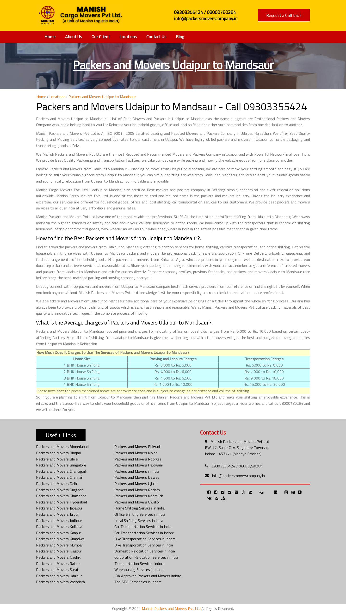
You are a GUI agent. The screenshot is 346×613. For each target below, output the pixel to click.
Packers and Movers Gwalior (137, 502)
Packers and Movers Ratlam (137, 490)
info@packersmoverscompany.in (238, 475)
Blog (180, 36)
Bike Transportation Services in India (143, 545)
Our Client (101, 36)
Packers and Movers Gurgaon (59, 490)
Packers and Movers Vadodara (60, 582)
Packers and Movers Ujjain (135, 483)
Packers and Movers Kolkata (59, 526)
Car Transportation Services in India (142, 526)
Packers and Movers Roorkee (137, 459)
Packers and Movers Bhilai (57, 459)
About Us (73, 36)
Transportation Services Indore (139, 563)
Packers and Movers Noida (135, 453)
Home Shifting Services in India (139, 508)
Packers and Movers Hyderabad (61, 502)
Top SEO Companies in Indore (138, 582)
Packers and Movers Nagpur (58, 551)
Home (50, 36)
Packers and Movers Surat (57, 569)
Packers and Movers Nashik (58, 557)
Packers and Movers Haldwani (138, 465)
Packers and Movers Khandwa (60, 539)
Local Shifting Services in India (138, 520)
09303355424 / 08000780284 (237, 466)
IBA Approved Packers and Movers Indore (147, 576)
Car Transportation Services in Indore (144, 533)
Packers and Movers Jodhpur (59, 520)
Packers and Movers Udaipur (59, 576)
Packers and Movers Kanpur (58, 533)
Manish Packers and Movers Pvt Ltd (239, 441)
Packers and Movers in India (136, 471)
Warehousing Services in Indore (139, 569)
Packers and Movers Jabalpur (59, 508)
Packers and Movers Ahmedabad (62, 446)
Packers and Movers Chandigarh (61, 471)
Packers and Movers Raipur (58, 563)
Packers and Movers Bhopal (58, 453)
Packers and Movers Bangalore (61, 465)
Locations (128, 36)
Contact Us (156, 36)
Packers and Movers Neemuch (138, 496)
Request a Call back (284, 15)
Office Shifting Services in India (139, 514)
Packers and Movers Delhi (57, 483)
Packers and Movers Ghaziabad (61, 496)
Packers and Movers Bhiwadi (137, 446)
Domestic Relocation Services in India (144, 551)
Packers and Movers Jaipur (57, 514)
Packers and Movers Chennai (59, 477)
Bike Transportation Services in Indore (145, 539)
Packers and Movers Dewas (136, 477)
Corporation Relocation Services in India (146, 557)
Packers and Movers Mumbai (59, 545)
